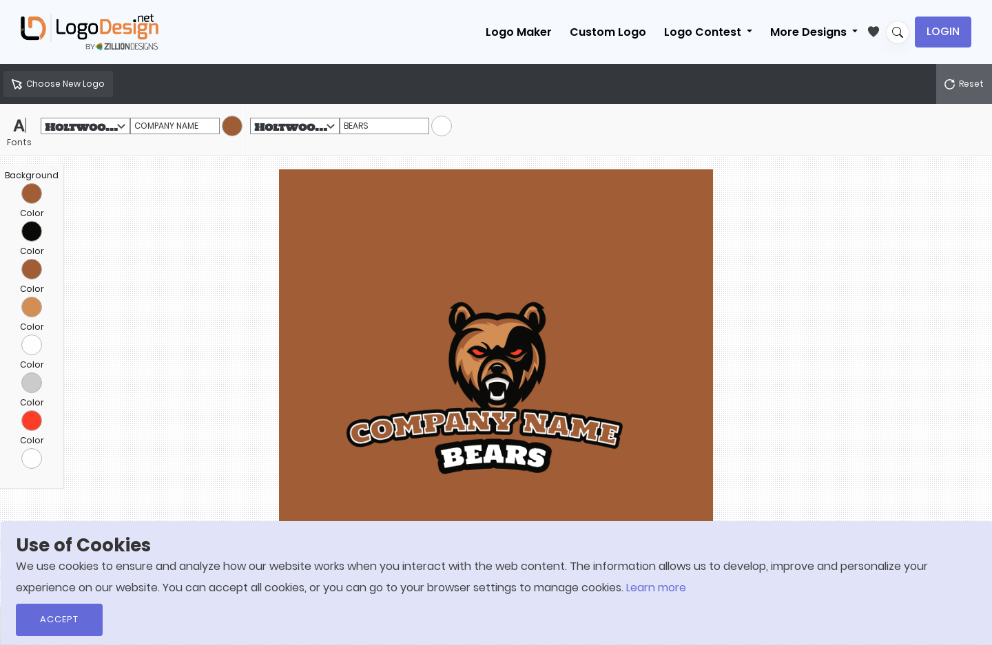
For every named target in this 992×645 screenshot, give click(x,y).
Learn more (656, 587)
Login (943, 31)
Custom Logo (608, 32)
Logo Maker (519, 32)
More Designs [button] (809, 32)
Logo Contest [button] (704, 32)
